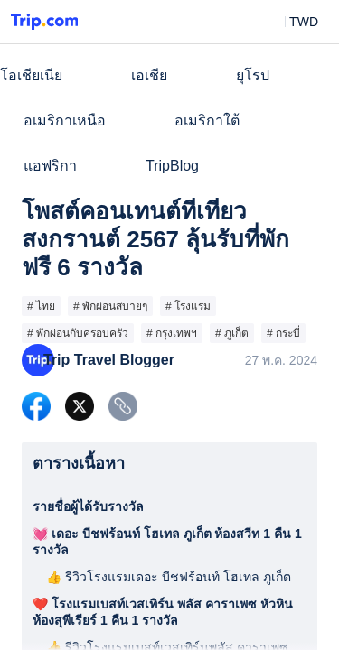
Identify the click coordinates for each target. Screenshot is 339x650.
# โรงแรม (188, 306)
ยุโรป (252, 75)
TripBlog (172, 165)
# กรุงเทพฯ (171, 333)
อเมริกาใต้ (207, 120)
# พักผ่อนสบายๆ (110, 306)
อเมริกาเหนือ (65, 120)
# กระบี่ (283, 333)
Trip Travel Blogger (108, 359)
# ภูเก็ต (232, 333)
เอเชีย (149, 75)
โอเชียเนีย (31, 75)
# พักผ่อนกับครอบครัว (77, 333)
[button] (291, 21)
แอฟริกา (50, 165)
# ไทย (41, 306)
